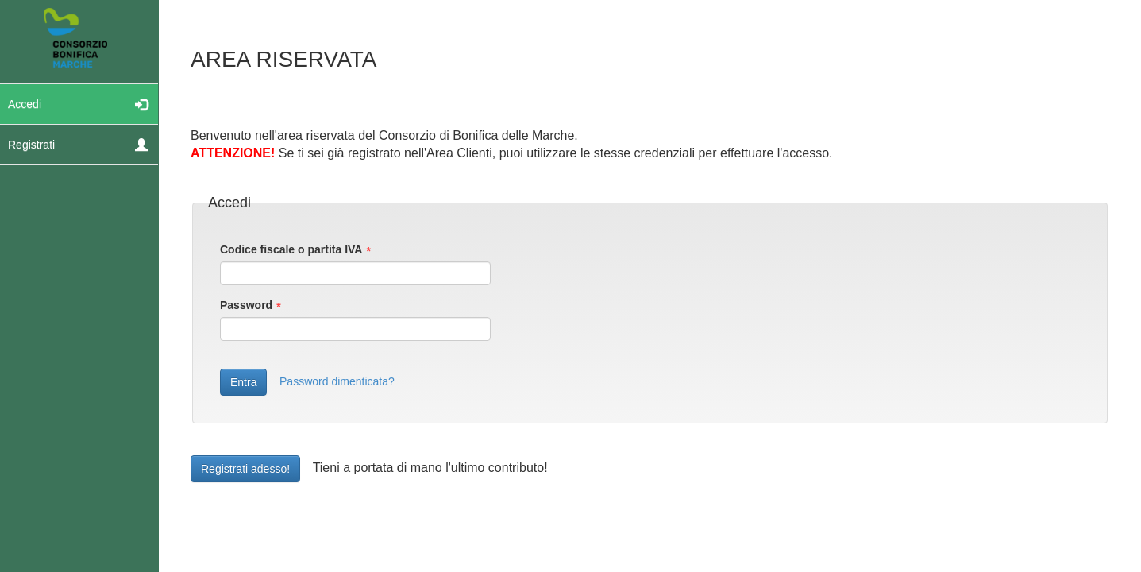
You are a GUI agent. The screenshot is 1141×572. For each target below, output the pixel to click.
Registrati (78, 144)
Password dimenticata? (337, 381)
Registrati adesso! (245, 468)
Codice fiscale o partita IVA (291, 249)
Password (246, 305)
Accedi (78, 103)
